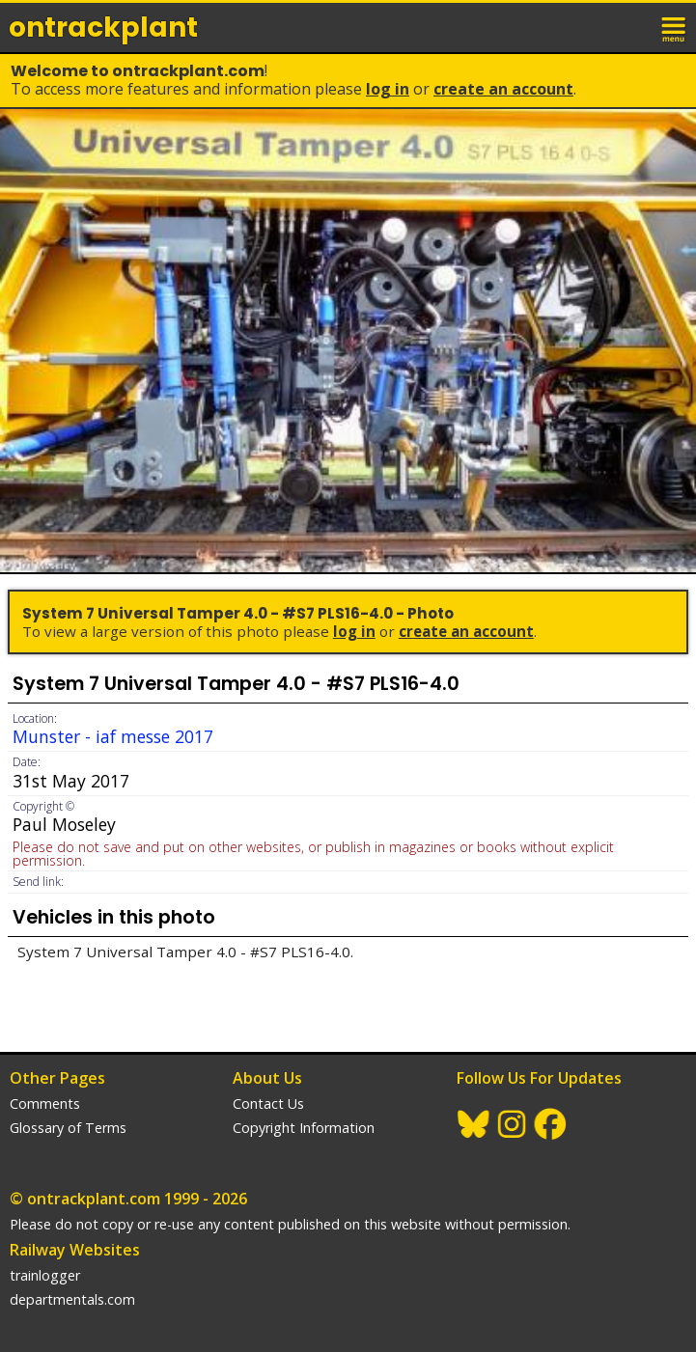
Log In (387, 88)
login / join (632, 27)
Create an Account (503, 88)
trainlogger (45, 1275)
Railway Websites (75, 1249)
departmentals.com (72, 1299)
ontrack (103, 27)
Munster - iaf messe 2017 (113, 736)
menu (675, 27)
